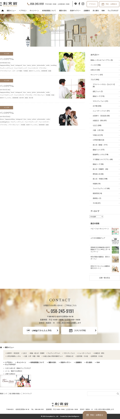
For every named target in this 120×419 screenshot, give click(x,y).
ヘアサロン (23, 10)
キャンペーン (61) (97, 75)
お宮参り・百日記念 (13, 353)
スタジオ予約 (80, 330)
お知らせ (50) (95, 70)
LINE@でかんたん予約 (41, 330)
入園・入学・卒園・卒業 (32, 356)
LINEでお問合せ (10, 374)
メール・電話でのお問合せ (13, 371)
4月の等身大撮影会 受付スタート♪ (100, 258)
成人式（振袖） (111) (100, 145)
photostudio (41, 65)
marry (29, 65)
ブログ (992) (95, 79)
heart (12, 65)
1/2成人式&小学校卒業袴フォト (53, 356)
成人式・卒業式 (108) (100, 179)
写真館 (25, 71)
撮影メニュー (11, 10)
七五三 (25, 353)
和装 (52, 95)
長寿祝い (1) (97, 198)
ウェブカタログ (113, 10)
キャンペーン (34, 10)
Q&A (103, 10)
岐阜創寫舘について (49, 10)
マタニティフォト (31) (100, 101)
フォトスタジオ (33, 68)
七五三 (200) (97, 125)
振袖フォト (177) (98, 150)
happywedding (5, 65)
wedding (53, 65)
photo (34, 65)
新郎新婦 (44, 71)
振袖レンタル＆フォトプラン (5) (102, 60)
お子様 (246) (97, 106)
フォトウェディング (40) (101, 188)
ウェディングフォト (54, 353)
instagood (18, 65)
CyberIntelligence (73, 416)
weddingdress (4, 122)
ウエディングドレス (17, 122)
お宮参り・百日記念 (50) (101, 116)
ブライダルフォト (5, 71)
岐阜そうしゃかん (34, 71)
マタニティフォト (69, 353)
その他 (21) (96, 203)
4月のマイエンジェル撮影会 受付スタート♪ (101, 267)
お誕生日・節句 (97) (100, 120)
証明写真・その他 (97, 356)
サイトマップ (27, 393)
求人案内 (96, 10)
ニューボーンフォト (84, 353)
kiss (25, 119)
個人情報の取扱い (15, 393)
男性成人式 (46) (98, 174)
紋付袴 (21, 98)
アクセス (92, 4)
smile (48, 65)
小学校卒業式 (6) (98, 140)
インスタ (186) (96, 65)
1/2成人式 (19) (98, 135)
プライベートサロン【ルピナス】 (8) (104, 85)
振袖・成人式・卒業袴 (37, 353)
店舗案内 (87, 10)
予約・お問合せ (111, 4)
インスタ (6, 53)
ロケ (14, 71)
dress (2, 119)
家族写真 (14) (97, 193)
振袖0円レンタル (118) (100, 154)
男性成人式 (69, 356)
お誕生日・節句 (99, 353)
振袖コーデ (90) (98, 164)
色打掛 (31, 98)
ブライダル (42, 68)
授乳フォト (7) (98, 91)
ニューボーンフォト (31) (101, 111)
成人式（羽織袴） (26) (100, 169)
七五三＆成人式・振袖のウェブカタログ (18, 368)
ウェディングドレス (6, 68)
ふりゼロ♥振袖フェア (98, 238)
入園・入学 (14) (98, 130)
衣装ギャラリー (75, 10)
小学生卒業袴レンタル (14, 356)
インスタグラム (7, 59)
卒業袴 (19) (96, 184)
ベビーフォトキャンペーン (100, 229)
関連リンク (3, 393)
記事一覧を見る (104, 278)
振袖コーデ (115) (98, 96)
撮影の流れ (63, 10)
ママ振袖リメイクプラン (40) (103, 159)
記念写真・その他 (82, 356)
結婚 (49, 71)
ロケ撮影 (19, 71)
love (24, 65)
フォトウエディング (20, 68)
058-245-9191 (37, 4)
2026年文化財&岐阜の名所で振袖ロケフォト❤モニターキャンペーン (100, 250)
